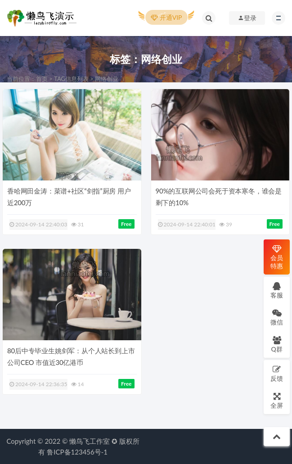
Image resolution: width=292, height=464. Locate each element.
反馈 (276, 373)
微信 (276, 317)
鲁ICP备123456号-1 (77, 452)
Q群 (276, 344)
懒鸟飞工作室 (89, 441)
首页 (42, 78)
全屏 (276, 400)
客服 (276, 290)
